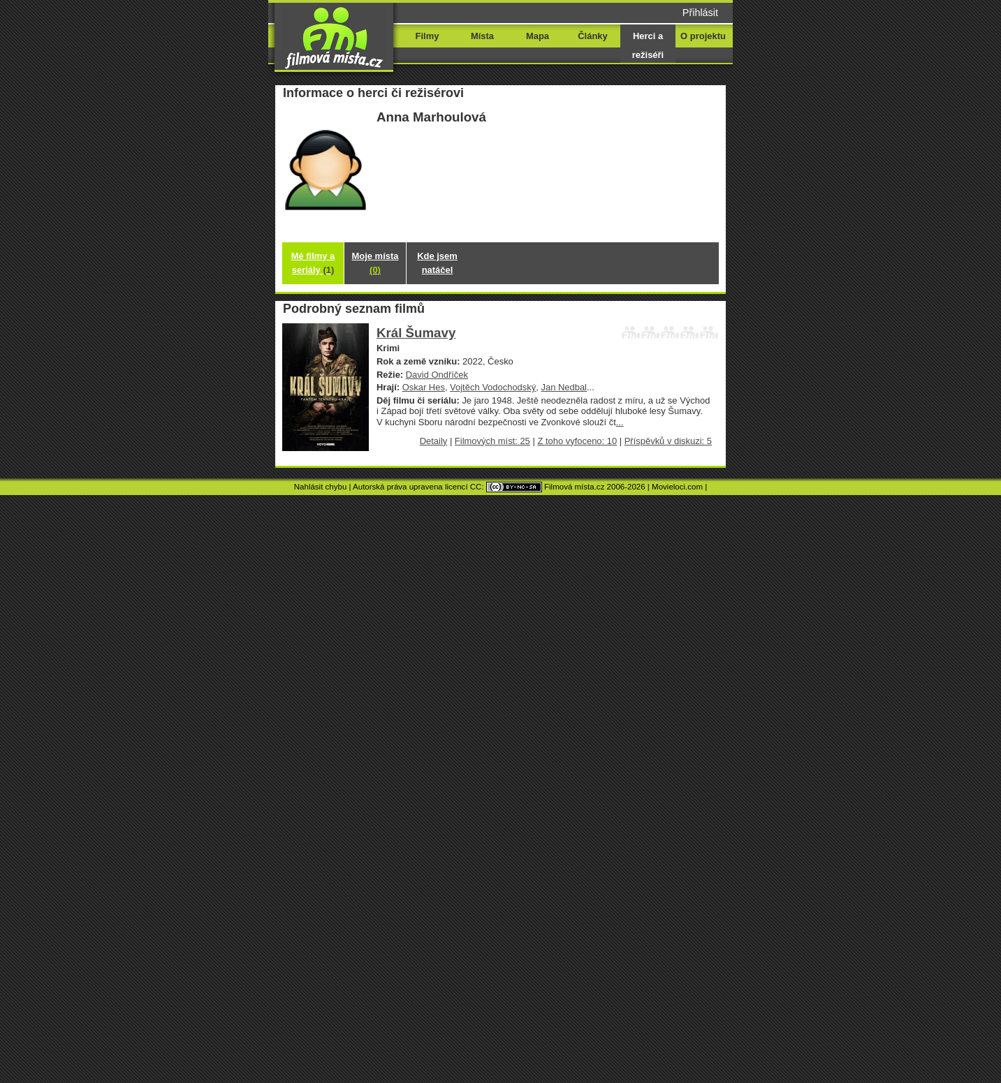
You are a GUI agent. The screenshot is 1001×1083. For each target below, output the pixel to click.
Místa (482, 36)
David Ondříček (437, 374)
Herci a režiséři (648, 45)
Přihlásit (700, 12)
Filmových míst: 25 (492, 441)
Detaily (434, 441)
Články (592, 36)
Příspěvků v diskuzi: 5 (668, 441)
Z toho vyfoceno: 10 (577, 441)
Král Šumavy (416, 332)
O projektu (703, 36)
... (620, 422)
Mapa (537, 36)
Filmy (427, 36)
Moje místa (375, 263)
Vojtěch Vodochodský (493, 387)
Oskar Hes (423, 387)
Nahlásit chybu (320, 486)
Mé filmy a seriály (313, 263)
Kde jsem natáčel (437, 263)
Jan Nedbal (564, 387)
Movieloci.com (677, 486)
